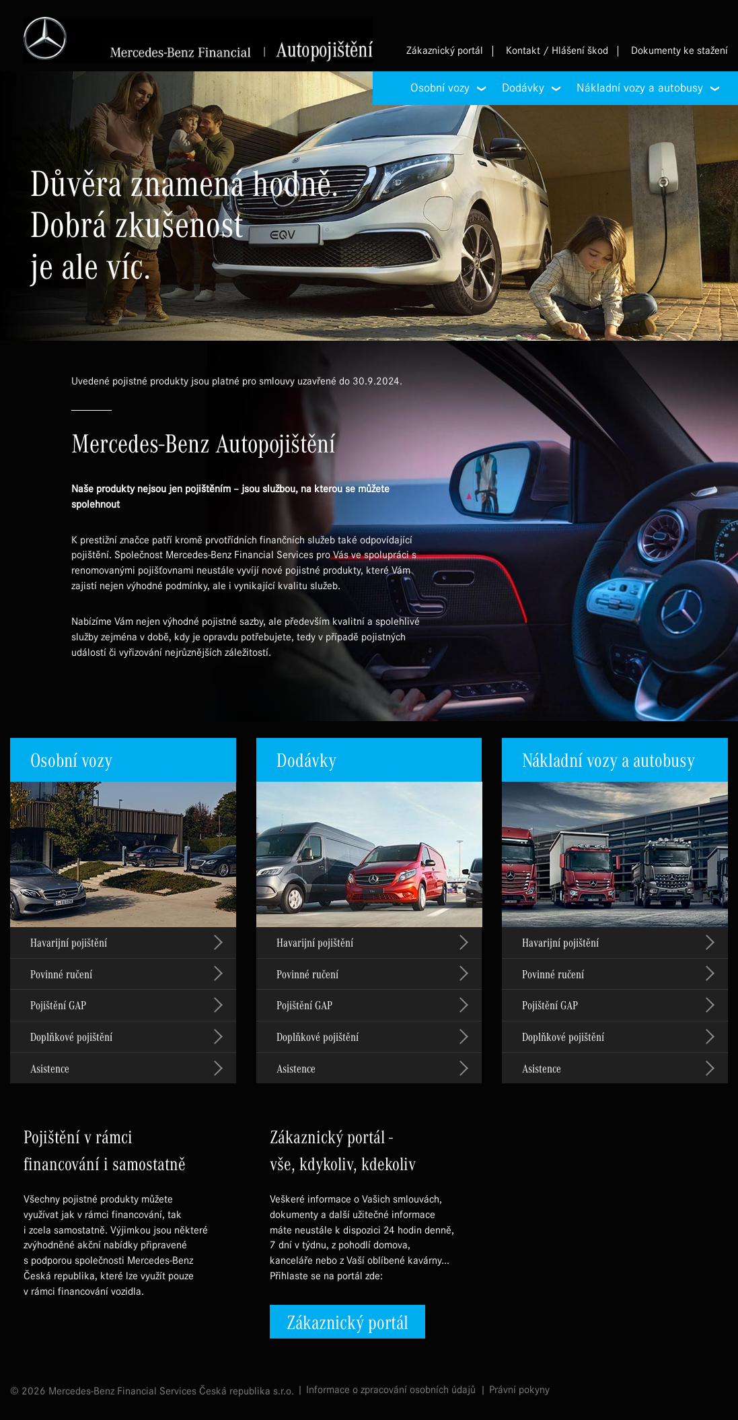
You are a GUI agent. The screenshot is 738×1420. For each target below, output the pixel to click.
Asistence (49, 1068)
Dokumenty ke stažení (679, 50)
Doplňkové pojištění (71, 1036)
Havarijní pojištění (68, 942)
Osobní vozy (71, 759)
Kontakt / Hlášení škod (557, 50)
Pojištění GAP (58, 1005)
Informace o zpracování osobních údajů (391, 1390)
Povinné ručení (61, 974)
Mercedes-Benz (198, 39)
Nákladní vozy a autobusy (608, 759)
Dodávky (306, 759)
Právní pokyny (519, 1390)
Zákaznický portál (444, 50)
